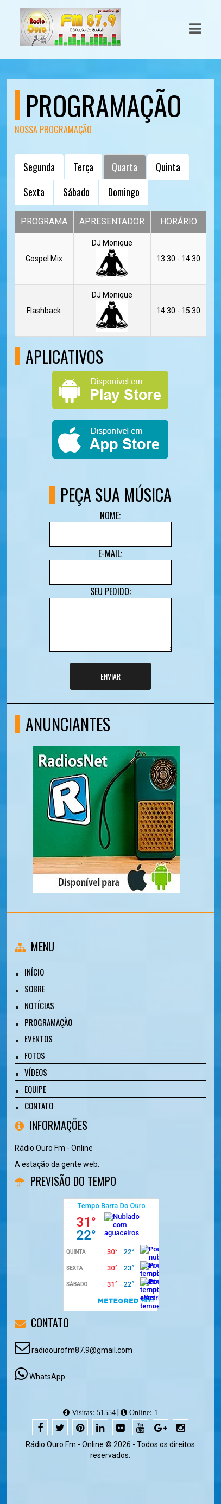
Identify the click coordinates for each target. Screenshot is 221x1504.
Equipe (35, 1089)
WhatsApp (47, 1376)
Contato (38, 1106)
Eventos (38, 1038)
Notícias (39, 1005)
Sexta (34, 192)
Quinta (168, 167)
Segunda (39, 167)
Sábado (76, 192)
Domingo (124, 192)
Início (34, 972)
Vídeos (35, 1072)
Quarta (124, 167)
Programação (48, 1022)
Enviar (110, 676)
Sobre (34, 989)
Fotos (34, 1055)
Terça (83, 167)
